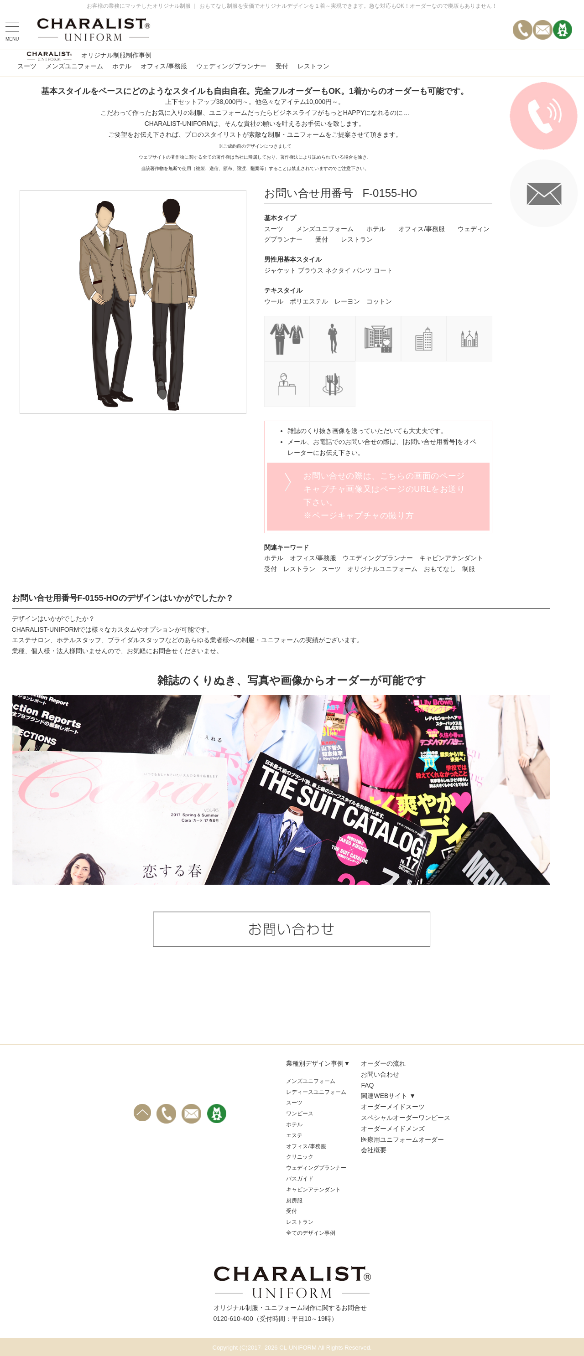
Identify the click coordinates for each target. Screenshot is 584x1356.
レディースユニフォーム (316, 1092)
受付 (282, 66)
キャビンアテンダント (313, 1189)
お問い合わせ (380, 1074)
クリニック (299, 1157)
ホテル (121, 66)
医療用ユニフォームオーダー (402, 1139)
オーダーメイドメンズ (393, 1128)
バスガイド (299, 1179)
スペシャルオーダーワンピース (405, 1117)
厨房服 (294, 1200)
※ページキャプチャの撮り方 (358, 515)
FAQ (367, 1085)
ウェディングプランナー (231, 66)
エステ (294, 1135)
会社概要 (373, 1150)
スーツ (26, 66)
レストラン (313, 66)
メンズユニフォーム (74, 66)
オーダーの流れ (383, 1063)
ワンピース (299, 1113)
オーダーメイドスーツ (393, 1106)
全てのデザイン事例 (310, 1233)
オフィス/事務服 (164, 66)
